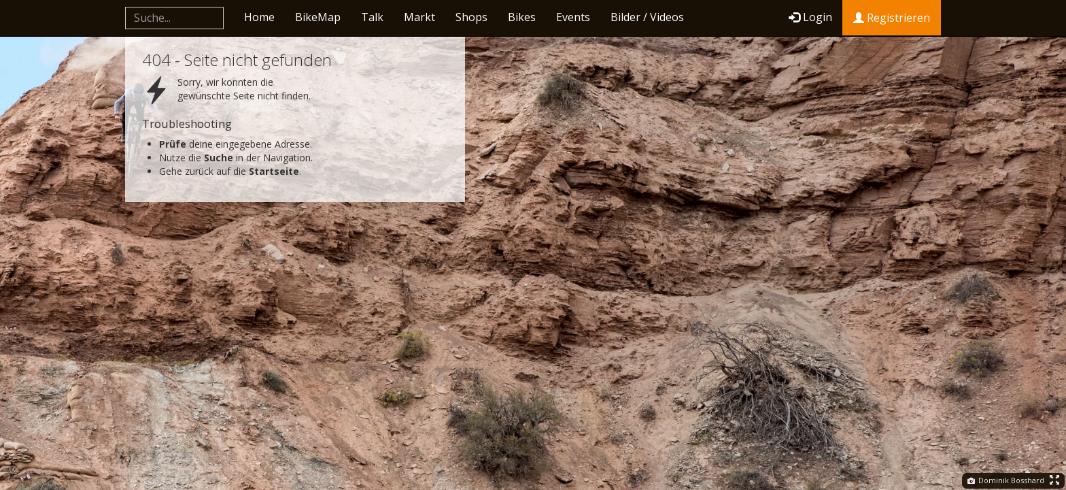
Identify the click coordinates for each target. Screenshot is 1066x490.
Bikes (522, 17)
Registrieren (891, 17)
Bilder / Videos (647, 17)
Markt (419, 17)
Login (810, 17)
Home (259, 17)
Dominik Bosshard (1005, 480)
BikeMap (318, 17)
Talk (372, 17)
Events (573, 17)
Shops (471, 17)
